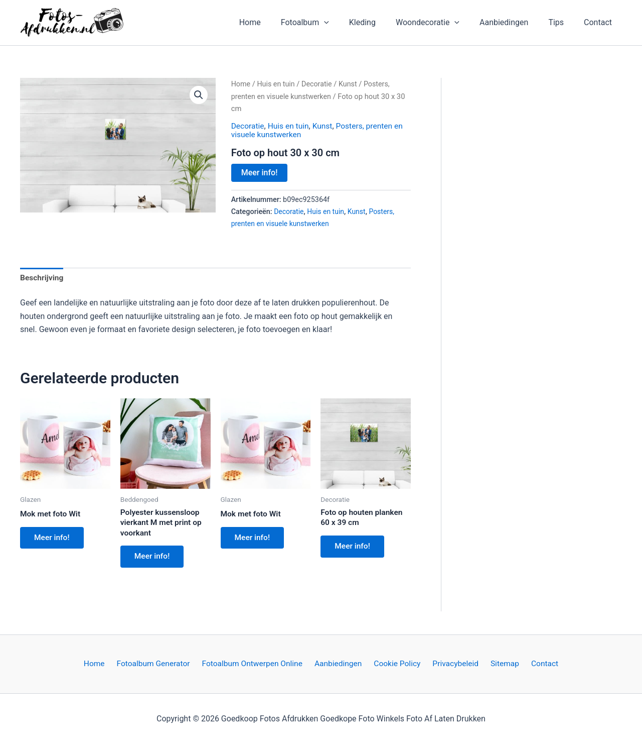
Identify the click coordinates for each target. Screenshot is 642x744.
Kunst (351, 83)
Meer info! (259, 172)
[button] (199, 95)
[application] (346, 23)
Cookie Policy (397, 664)
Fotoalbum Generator (159, 664)
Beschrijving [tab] (42, 277)
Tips (562, 22)
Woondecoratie (441, 23)
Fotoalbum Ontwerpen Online (256, 664)
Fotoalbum (327, 23)
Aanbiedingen (514, 22)
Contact (600, 22)
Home (276, 22)
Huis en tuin (277, 83)
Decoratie (319, 83)
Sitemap (500, 664)
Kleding (380, 22)
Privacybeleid (452, 664)
